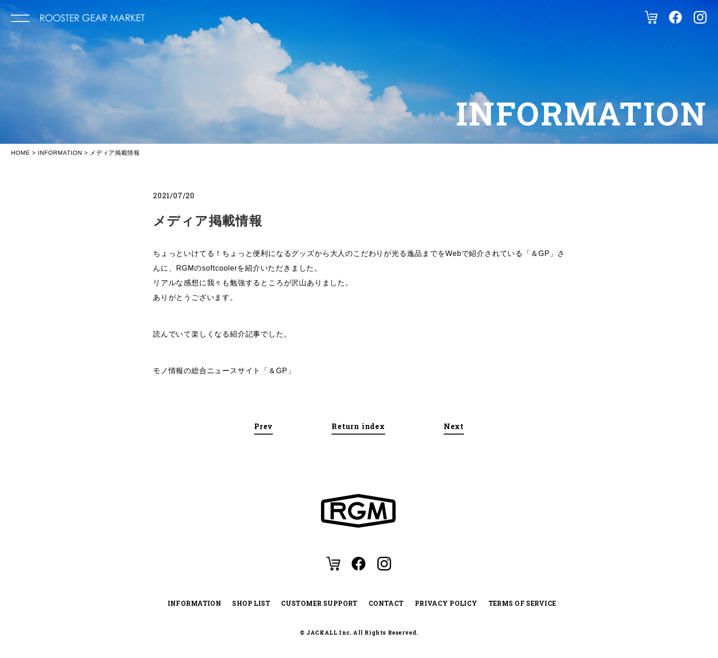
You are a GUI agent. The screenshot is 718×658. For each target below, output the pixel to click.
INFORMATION (195, 603)
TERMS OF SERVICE (522, 603)
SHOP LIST (251, 603)
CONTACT (386, 603)
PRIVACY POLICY (446, 603)
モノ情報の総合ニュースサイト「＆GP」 (224, 371)
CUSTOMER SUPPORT (319, 603)
